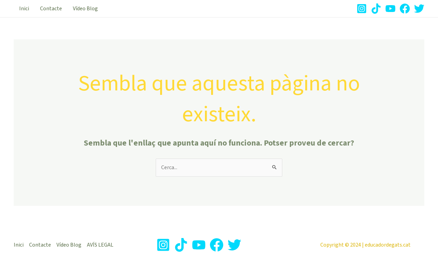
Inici (24, 8)
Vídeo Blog (85, 8)
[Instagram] (362, 8)
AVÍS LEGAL (100, 245)
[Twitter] (419, 8)
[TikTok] (376, 8)
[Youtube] (390, 8)
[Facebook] (405, 8)
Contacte (51, 8)
